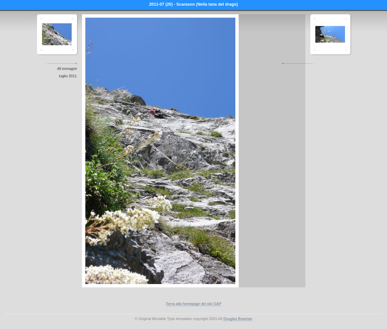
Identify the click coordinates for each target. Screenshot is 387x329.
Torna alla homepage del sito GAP (194, 304)
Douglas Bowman (237, 319)
